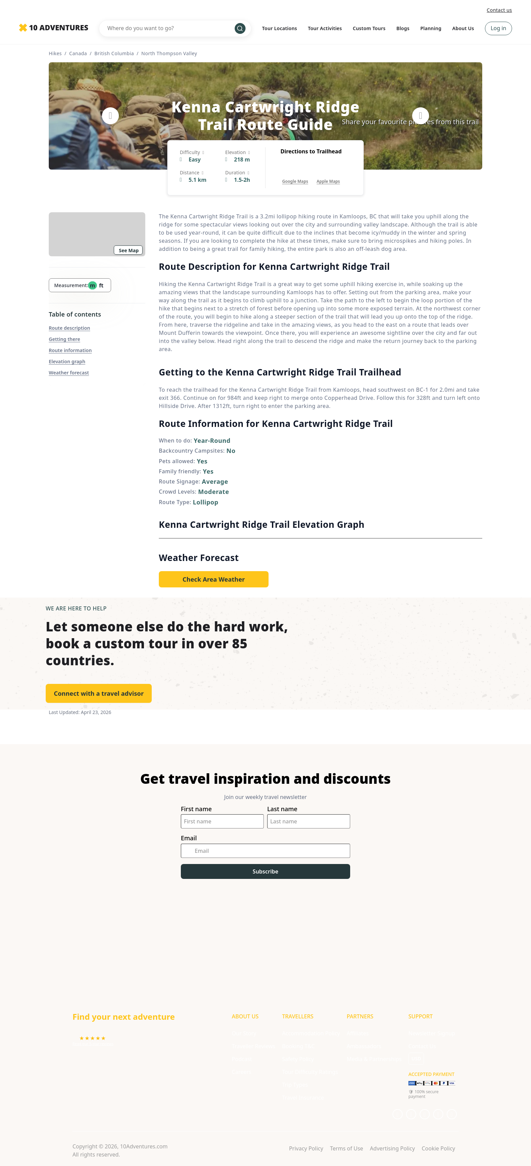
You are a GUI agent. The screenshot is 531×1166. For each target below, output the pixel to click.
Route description (69, 328)
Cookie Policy (438, 1148)
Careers (242, 1072)
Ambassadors (364, 1046)
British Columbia (114, 53)
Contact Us (422, 1046)
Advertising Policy (392, 1148)
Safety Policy (298, 1059)
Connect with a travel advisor (99, 693)
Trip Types (295, 1084)
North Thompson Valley (169, 53)
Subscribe (265, 871)
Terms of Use (346, 1148)
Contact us (499, 10)
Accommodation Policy (311, 1033)
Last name (282, 809)
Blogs (402, 28)
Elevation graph (67, 361)
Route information (70, 350)
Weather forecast (69, 372)
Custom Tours (369, 28)
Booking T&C (298, 1046)
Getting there (64, 339)
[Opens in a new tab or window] (295, 174)
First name (196, 809)
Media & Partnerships (374, 1059)
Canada (78, 53)
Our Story (244, 1033)
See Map (129, 250)
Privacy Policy (306, 1148)
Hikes (55, 53)
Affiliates (358, 1033)
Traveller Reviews (253, 1046)
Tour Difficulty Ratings (310, 1072)
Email (189, 838)
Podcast (242, 1059)
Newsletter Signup (431, 1033)
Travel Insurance (303, 1097)
